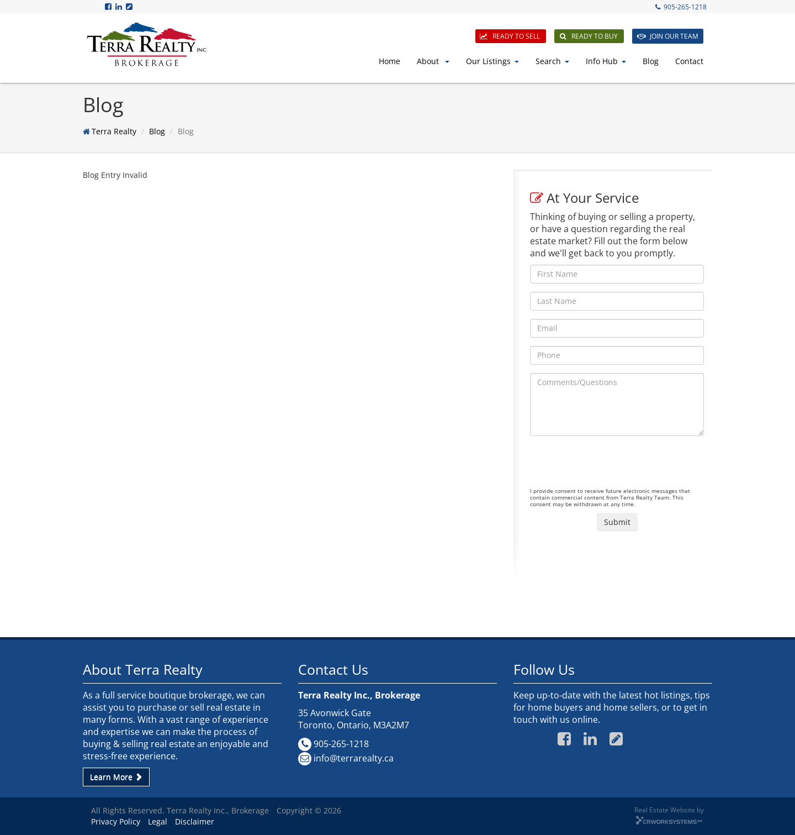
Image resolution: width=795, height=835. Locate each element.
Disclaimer (194, 821)
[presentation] (614, 465)
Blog (651, 61)
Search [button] (552, 61)
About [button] (433, 61)
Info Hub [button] (606, 61)
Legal (157, 821)
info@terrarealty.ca (354, 758)
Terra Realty (114, 131)
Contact (689, 61)
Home (389, 61)
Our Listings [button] (492, 61)
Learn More (116, 776)
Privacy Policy (115, 821)
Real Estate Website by (669, 809)
